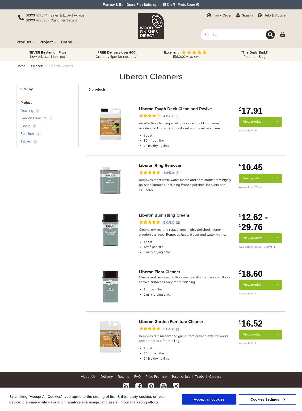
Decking (30, 111)
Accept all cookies (209, 399)
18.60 (251, 274)
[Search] (270, 34)
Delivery (107, 376)
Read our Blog (254, 54)
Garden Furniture (37, 118)
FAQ (137, 376)
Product (26, 41)
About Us (88, 376)
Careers (215, 376)
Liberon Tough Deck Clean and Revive (175, 108)
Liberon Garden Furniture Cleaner (171, 321)
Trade (199, 376)
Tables (29, 141)
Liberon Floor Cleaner (159, 271)
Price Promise (156, 376)
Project (47, 41)
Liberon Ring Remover (160, 165)
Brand (68, 41)
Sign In (244, 15)
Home (21, 66)
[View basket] (282, 34)
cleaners (37, 66)
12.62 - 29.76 (253, 222)
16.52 (251, 323)
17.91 (251, 111)
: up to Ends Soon (151, 4)
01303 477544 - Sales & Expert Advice (55, 15)
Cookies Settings (268, 399)
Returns (123, 376)
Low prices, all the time (47, 54)
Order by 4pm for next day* (116, 54)
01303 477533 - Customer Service (51, 20)
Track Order (218, 15)
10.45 (251, 167)
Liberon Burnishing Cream (164, 215)
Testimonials (181, 376)
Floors (29, 126)
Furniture (31, 133)
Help (270, 15)
